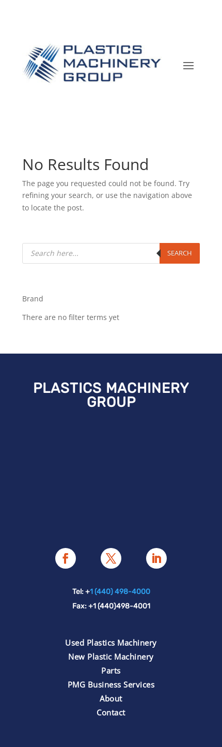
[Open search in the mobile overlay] (111, 253)
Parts (111, 670)
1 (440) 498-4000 (120, 591)
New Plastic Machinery (111, 656)
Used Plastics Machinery (111, 642)
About (111, 698)
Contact (111, 712)
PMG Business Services (111, 684)
